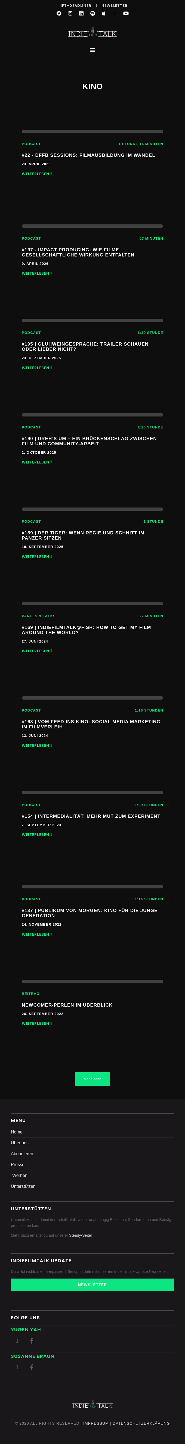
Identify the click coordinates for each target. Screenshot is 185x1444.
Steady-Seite (80, 1235)
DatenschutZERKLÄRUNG (141, 1423)
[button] (92, 49)
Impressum (96, 1423)
